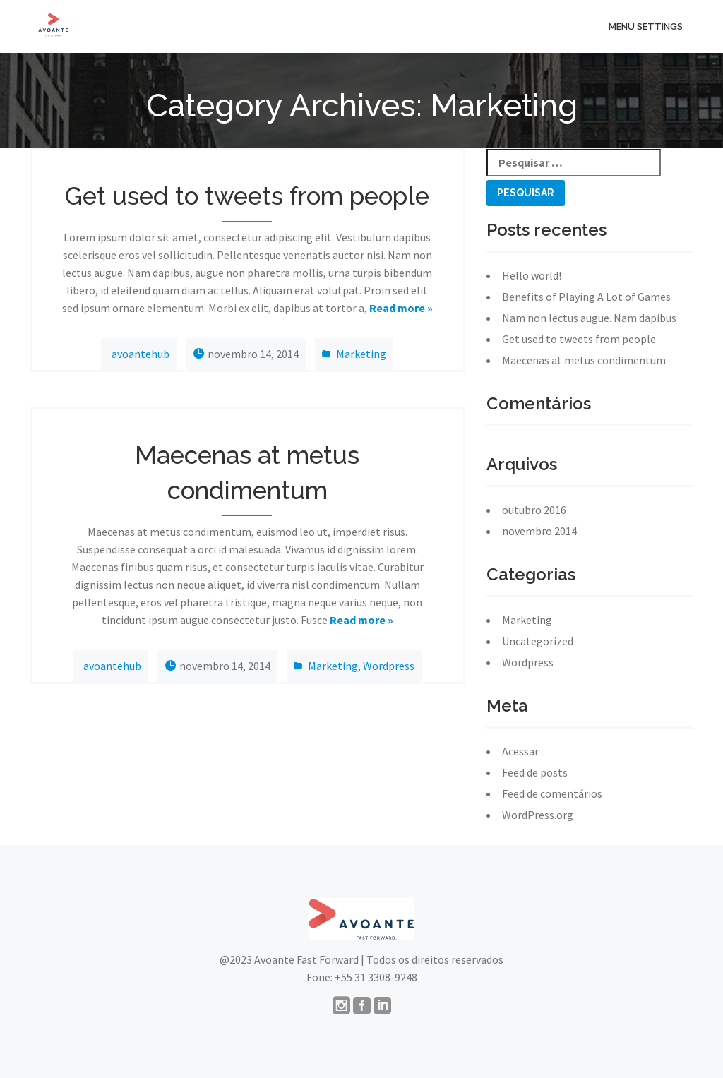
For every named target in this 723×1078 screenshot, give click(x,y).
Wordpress (388, 666)
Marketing (361, 354)
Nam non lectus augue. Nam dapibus (589, 318)
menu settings (646, 26)
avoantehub (140, 354)
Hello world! (531, 275)
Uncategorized (537, 641)
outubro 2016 (534, 510)
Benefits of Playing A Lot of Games (586, 296)
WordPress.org (537, 815)
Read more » (401, 308)
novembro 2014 (539, 531)
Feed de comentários (552, 793)
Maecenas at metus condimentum (584, 360)
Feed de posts (535, 772)
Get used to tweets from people (579, 339)
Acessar (520, 751)
